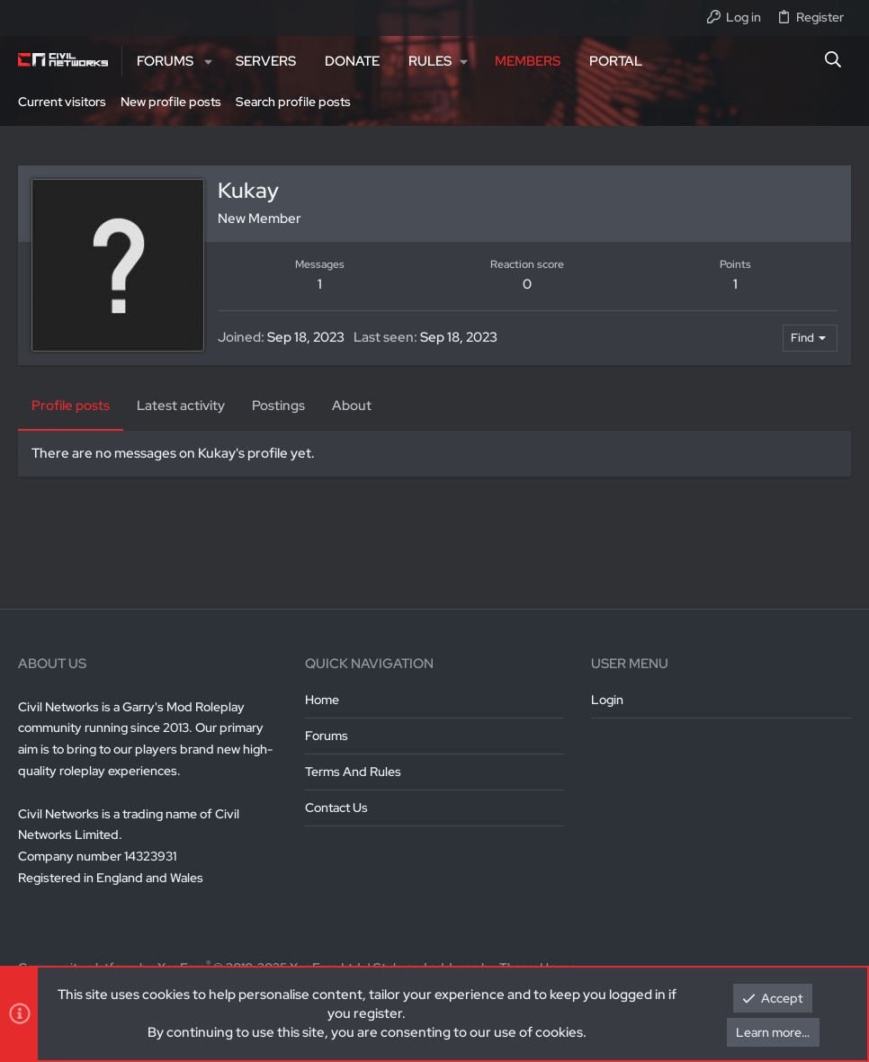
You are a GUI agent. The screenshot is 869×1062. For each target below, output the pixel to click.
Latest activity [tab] (181, 406)
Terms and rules (353, 771)
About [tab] (352, 406)
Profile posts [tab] (70, 406)
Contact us (336, 807)
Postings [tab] (278, 406)
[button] (208, 61)
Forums (326, 735)
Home (322, 700)
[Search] (833, 61)
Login (607, 700)
